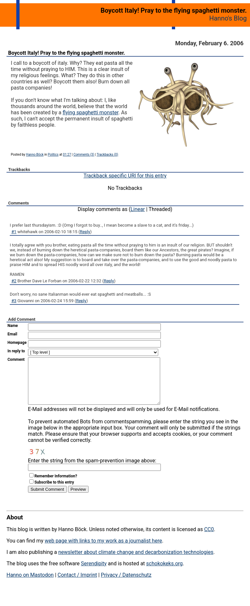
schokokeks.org (164, 573)
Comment (16, 359)
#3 (13, 300)
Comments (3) (84, 154)
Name (12, 325)
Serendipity (93, 573)
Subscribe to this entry (54, 492)
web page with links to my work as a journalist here (103, 550)
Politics (53, 154)
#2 (13, 280)
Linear (138, 209)
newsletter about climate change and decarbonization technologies (135, 562)
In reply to (16, 351)
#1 (13, 231)
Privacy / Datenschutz (126, 585)
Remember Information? (56, 486)
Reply (85, 231)
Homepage (17, 342)
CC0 (209, 539)
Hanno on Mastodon (30, 585)
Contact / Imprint (77, 585)
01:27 (67, 154)
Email (12, 334)
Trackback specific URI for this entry (124, 176)
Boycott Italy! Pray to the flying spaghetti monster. (66, 53)
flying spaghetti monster (90, 112)
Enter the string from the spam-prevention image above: (92, 470)
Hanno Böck (35, 154)
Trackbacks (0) (107, 154)
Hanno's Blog (228, 18)
